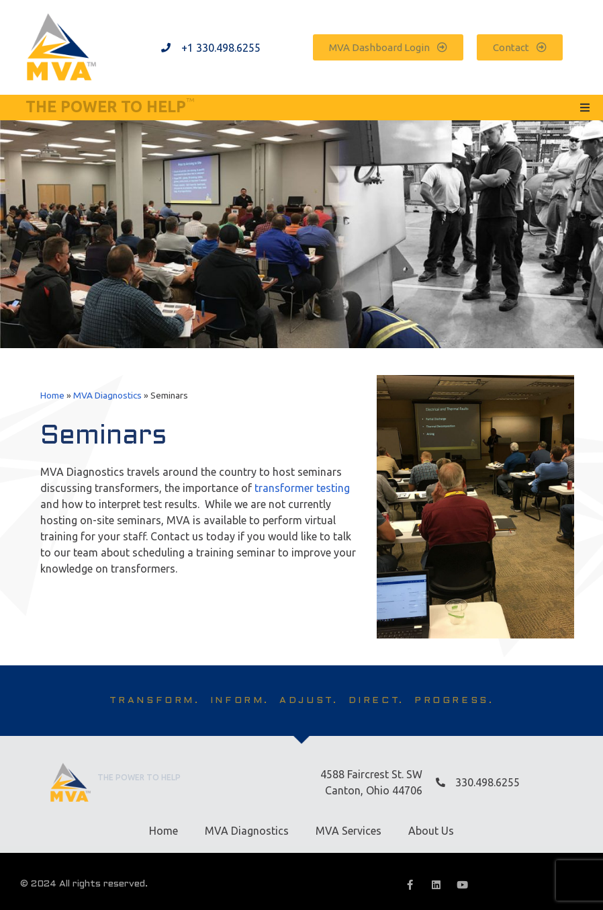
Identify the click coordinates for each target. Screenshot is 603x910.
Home (52, 395)
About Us (431, 831)
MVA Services (348, 831)
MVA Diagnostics (107, 395)
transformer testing (302, 488)
